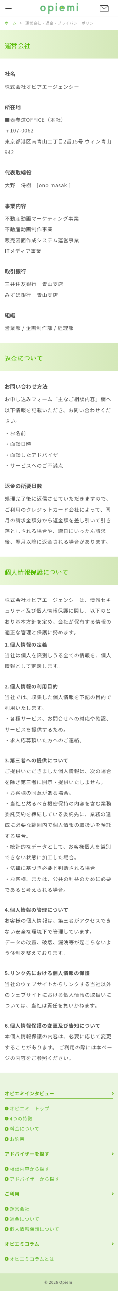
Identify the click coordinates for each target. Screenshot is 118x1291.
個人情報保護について (34, 1229)
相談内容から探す (29, 1168)
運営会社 (20, 1208)
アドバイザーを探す (27, 1153)
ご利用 (12, 1193)
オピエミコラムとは (32, 1258)
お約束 (17, 1139)
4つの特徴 (21, 1118)
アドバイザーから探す (34, 1179)
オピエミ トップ (29, 1108)
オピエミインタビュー (29, 1093)
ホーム (11, 22)
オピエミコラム (22, 1243)
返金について (24, 1218)
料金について (24, 1128)
